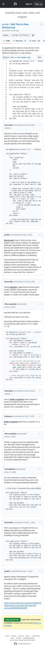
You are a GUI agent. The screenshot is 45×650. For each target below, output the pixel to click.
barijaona (8, 416)
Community (36, 636)
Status (28, 636)
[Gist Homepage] (15, 4)
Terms (7, 636)
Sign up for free (12, 620)
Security (21, 636)
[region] (22, 90)
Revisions (20, 41)
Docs (12, 638)
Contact (18, 638)
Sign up (38, 4)
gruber (5, 24)
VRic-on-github (10, 304)
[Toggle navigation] (3, 4)
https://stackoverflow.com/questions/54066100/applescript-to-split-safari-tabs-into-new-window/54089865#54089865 (22, 605)
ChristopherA (9, 469)
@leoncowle (9, 240)
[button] (33, 35)
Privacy (14, 636)
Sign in (29, 4)
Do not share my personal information (23, 640)
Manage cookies (28, 638)
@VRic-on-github (17, 399)
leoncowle (8, 125)
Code (6, 41)
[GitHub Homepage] (15, 643)
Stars (35, 41)
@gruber (13, 287)
